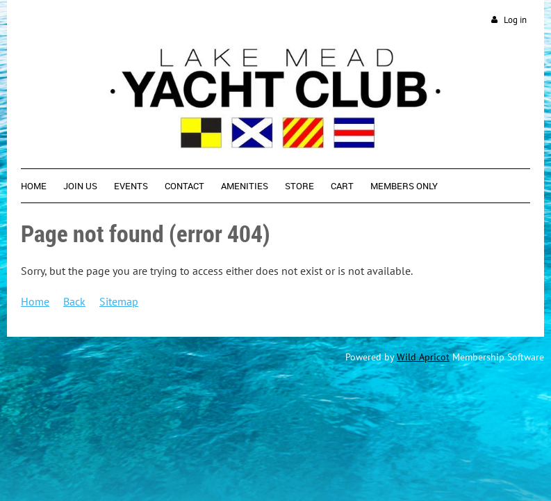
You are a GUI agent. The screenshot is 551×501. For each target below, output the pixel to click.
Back (74, 301)
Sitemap (118, 301)
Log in (515, 20)
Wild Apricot (423, 357)
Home (35, 301)
